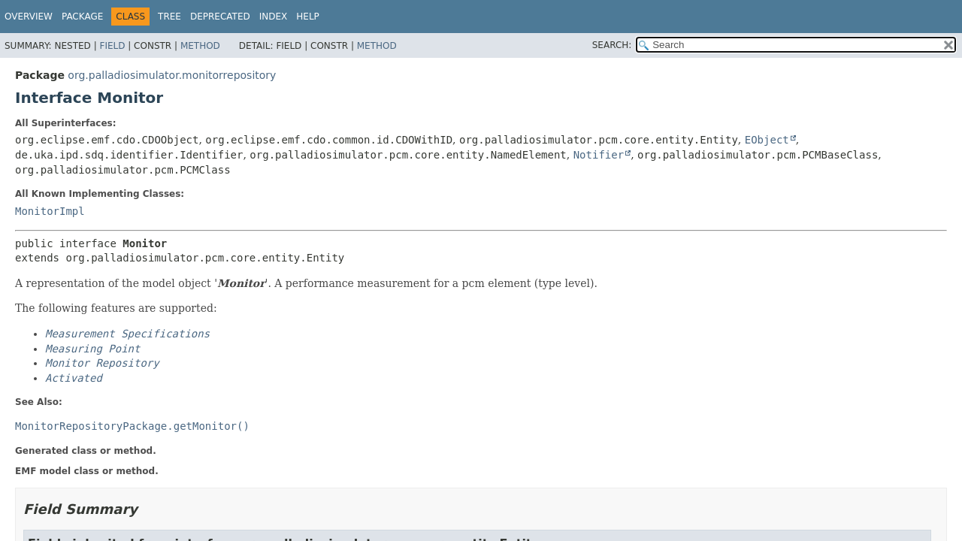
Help (307, 16)
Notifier (598, 155)
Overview (29, 16)
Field (112, 46)
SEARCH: (612, 45)
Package (82, 16)
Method (200, 46)
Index (273, 16)
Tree (169, 16)
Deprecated (220, 16)
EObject (767, 140)
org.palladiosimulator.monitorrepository (172, 75)
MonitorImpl (50, 211)
